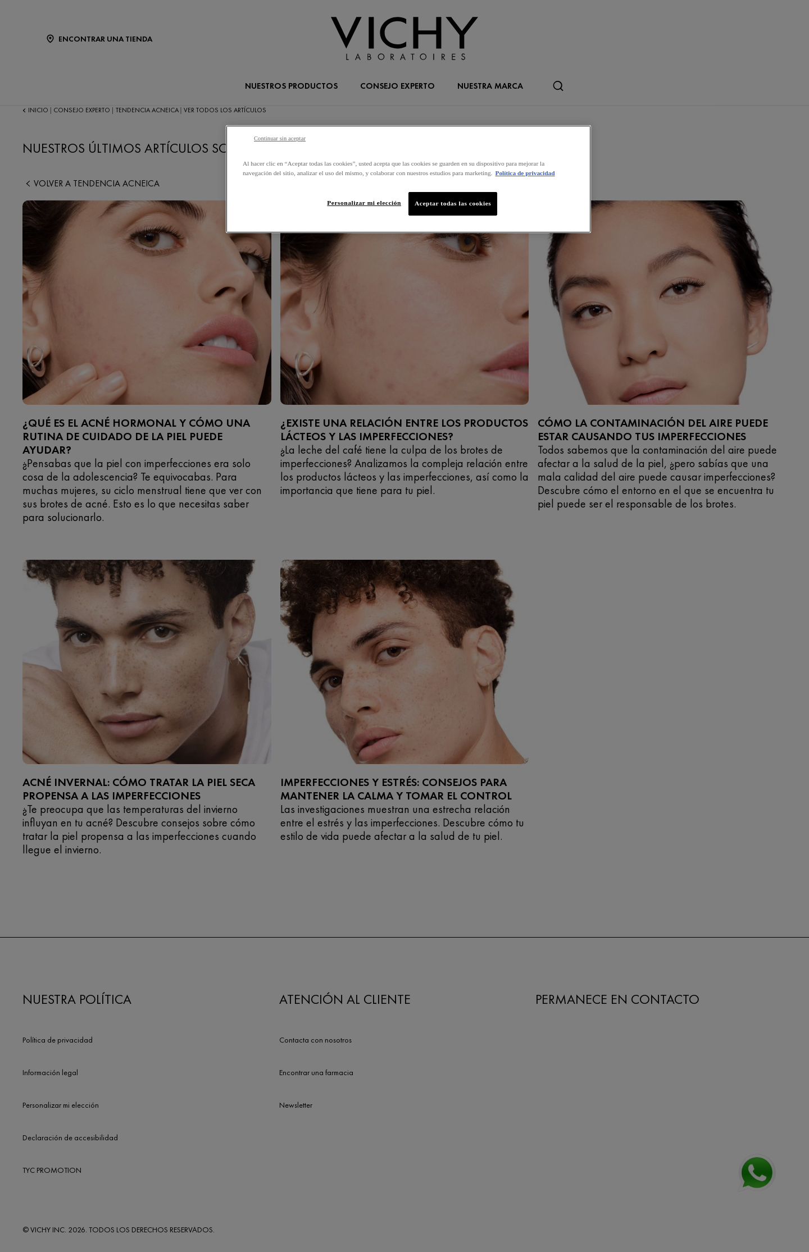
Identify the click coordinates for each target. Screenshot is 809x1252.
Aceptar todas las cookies (453, 203)
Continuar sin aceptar (280, 138)
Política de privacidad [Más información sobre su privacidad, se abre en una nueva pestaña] (525, 173)
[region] (408, 179)
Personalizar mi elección (364, 202)
